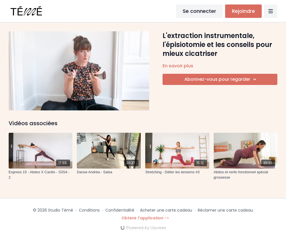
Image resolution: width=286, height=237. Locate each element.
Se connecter (199, 11)
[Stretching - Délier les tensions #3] (177, 172)
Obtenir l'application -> (145, 218)
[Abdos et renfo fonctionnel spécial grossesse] (246, 174)
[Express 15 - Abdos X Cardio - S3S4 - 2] (41, 174)
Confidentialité (119, 210)
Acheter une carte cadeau (166, 210)
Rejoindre (243, 11)
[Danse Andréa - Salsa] (109, 172)
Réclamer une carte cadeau (225, 210)
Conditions (89, 210)
